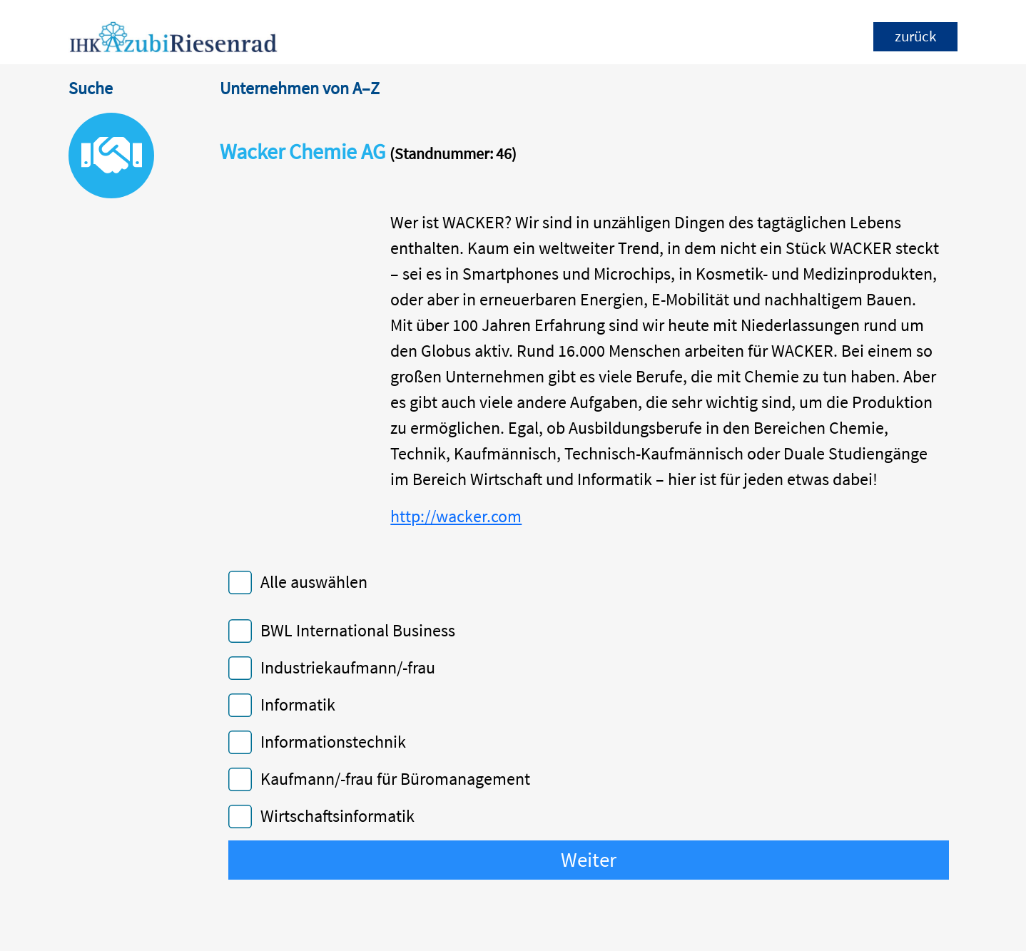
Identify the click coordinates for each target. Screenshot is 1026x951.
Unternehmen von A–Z (300, 88)
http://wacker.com (456, 516)
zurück (915, 36)
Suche (90, 88)
